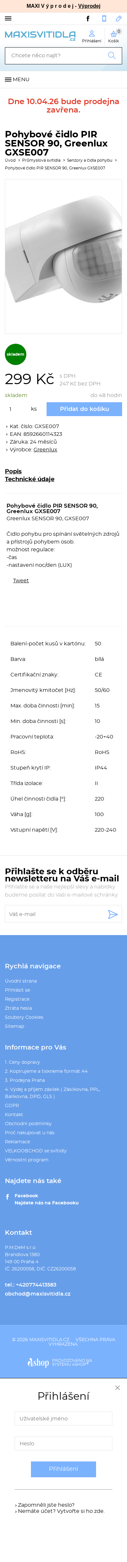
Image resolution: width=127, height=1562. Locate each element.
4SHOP (80, 1364)
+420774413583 (104, 18)
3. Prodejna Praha (25, 1080)
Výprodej (89, 6)
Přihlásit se (17, 990)
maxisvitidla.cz (49, 1340)
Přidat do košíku (84, 409)
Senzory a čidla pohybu (89, 160)
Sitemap (14, 1026)
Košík (115, 35)
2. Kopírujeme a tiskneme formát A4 (46, 1071)
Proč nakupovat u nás (29, 1133)
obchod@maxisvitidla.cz (119, 18)
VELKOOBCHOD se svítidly (36, 1151)
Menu (21, 79)
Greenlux (45, 449)
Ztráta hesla (18, 1008)
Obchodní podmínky (28, 1124)
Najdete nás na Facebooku (47, 1203)
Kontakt (14, 1115)
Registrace (17, 999)
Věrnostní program (27, 1160)
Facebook (26, 1196)
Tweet (21, 580)
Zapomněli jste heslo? (46, 1505)
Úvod (10, 160)
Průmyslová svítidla (41, 160)
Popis (13, 472)
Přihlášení (63, 1469)
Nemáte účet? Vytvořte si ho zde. (61, 1511)
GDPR (12, 1106)
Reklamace (17, 1142)
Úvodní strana (21, 981)
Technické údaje (29, 479)
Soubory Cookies (24, 1017)
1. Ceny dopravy (22, 1062)
